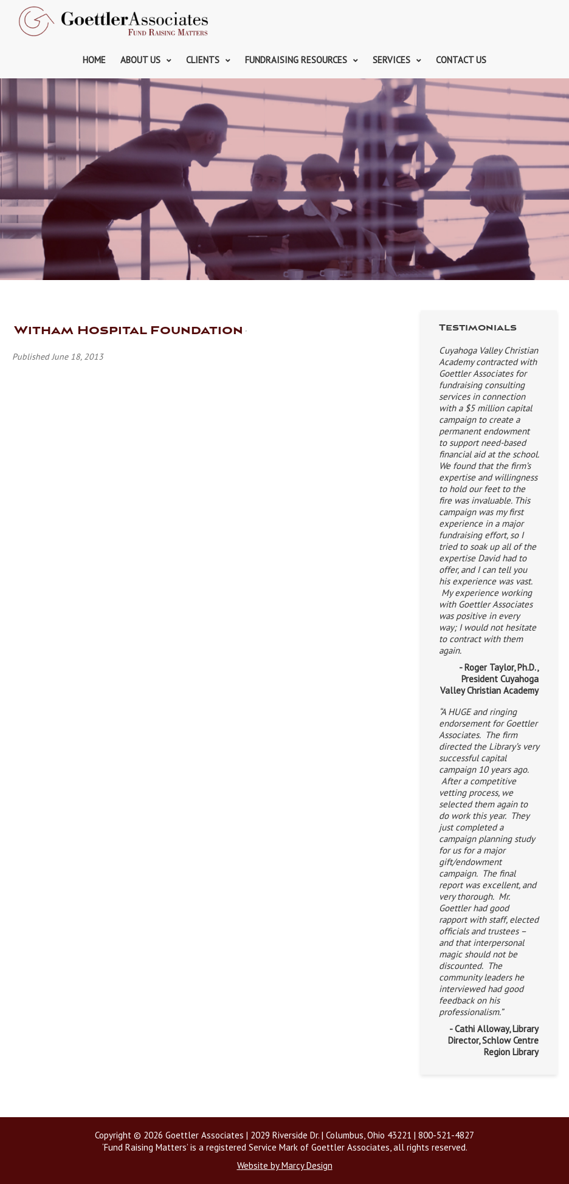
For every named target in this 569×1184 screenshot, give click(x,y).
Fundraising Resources (296, 60)
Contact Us (461, 60)
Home (94, 60)
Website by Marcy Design (285, 1165)
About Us (140, 60)
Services (391, 60)
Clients (202, 60)
